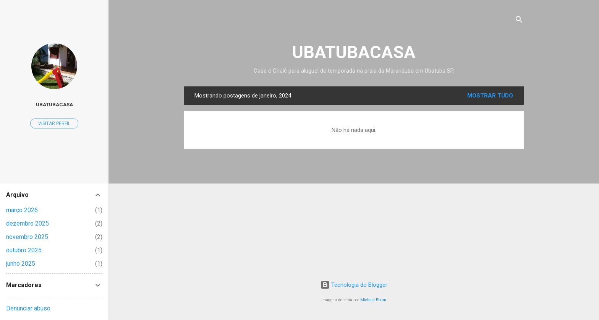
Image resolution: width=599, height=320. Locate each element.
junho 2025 (20, 263)
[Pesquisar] (519, 20)
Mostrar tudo (490, 95)
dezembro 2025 (27, 223)
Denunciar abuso (28, 308)
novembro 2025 (27, 236)
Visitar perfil (54, 123)
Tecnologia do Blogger (354, 284)
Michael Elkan (373, 299)
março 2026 (22, 210)
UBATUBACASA (354, 52)
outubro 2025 (24, 250)
